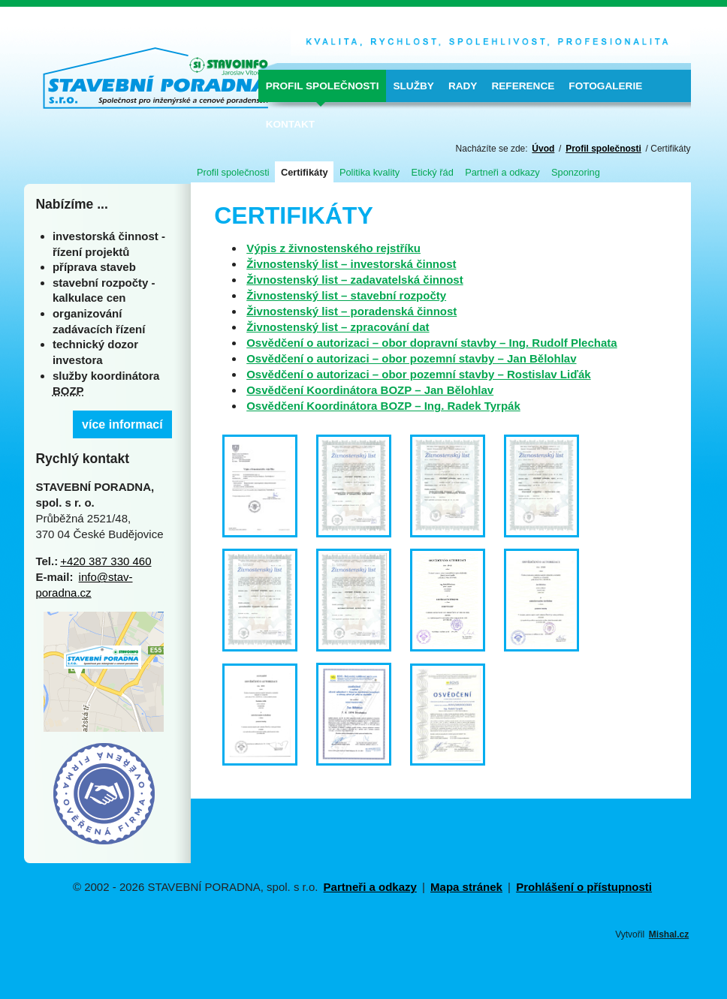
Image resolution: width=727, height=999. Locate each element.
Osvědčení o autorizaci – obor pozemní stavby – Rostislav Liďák (418, 374)
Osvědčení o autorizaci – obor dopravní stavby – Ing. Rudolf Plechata (431, 342)
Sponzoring (575, 172)
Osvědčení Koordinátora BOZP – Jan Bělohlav (369, 390)
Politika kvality (369, 172)
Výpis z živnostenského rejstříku (333, 248)
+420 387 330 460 (105, 561)
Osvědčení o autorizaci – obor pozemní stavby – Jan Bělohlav (411, 358)
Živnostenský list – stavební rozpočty (346, 295)
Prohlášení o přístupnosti (584, 886)
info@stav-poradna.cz (83, 584)
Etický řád (433, 172)
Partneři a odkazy (502, 172)
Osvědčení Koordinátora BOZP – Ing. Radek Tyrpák (383, 405)
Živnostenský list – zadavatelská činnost (354, 279)
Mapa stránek (466, 886)
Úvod (543, 148)
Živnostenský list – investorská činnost (351, 263)
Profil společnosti (603, 148)
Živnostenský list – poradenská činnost (351, 311)
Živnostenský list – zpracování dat (337, 326)
